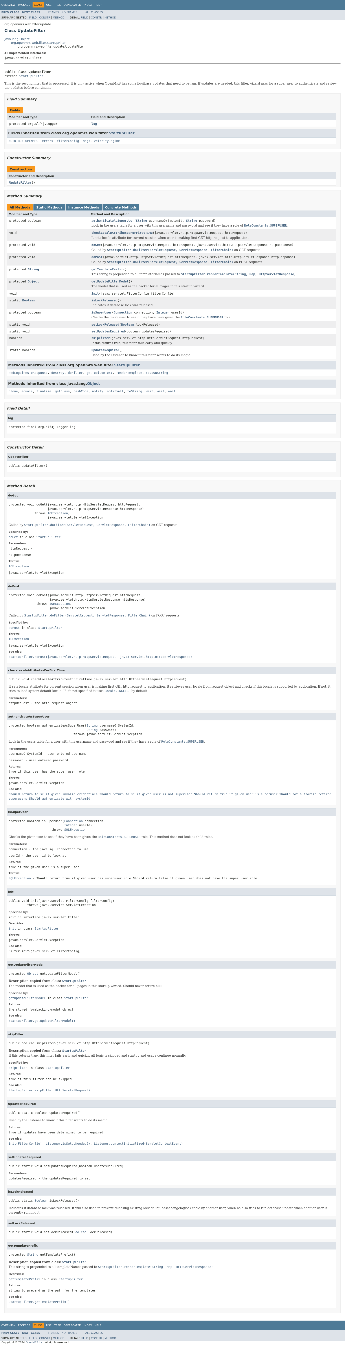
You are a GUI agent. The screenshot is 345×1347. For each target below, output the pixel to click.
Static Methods (49, 207)
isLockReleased (104, 300)
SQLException (75, 829)
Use (48, 4)
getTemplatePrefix (107, 269)
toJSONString (157, 373)
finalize (43, 391)
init (95, 293)
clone (13, 391)
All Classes (94, 12)
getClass (62, 391)
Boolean (28, 300)
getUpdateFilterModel (110, 281)
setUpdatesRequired (108, 331)
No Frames (69, 12)
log (94, 123)
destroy (57, 373)
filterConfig (68, 141)
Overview (8, 4)
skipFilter (101, 338)
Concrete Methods (121, 207)
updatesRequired (105, 350)
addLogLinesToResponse (28, 373)
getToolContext (99, 373)
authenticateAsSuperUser (113, 220)
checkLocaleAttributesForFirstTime (122, 232)
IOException (58, 513)
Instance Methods (83, 207)
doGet (96, 245)
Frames (53, 12)
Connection (123, 312)
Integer (162, 312)
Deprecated (72, 4)
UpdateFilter (20, 182)
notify (97, 391)
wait (149, 391)
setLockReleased (105, 324)
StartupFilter (31, 76)
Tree (57, 4)
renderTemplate (129, 373)
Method (58, 17)
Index (88, 4)
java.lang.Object (16, 39)
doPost (97, 257)
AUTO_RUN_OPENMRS (23, 141)
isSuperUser (102, 312)
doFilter (75, 373)
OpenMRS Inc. (34, 1342)
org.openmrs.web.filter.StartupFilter (38, 42)
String (141, 220)
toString (134, 391)
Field (33, 17)
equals (27, 391)
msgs (86, 141)
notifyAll (115, 391)
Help (98, 4)
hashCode (80, 391)
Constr (44, 17)
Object (33, 281)
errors (47, 141)
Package (24, 4)
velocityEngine (107, 141)
